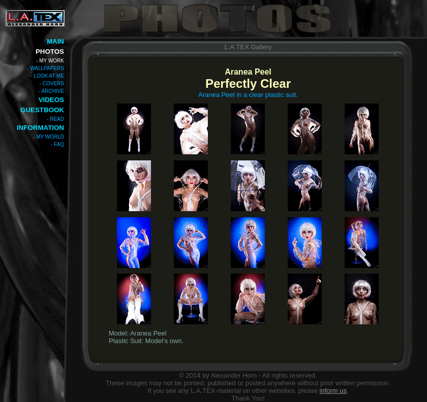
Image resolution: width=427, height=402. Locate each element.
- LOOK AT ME (47, 76)
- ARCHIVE (51, 91)
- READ (55, 119)
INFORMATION (40, 127)
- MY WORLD (48, 137)
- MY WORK (50, 60)
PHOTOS (50, 51)
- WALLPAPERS (45, 68)
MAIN (55, 41)
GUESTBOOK (42, 110)
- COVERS (52, 83)
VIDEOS (51, 100)
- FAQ (57, 144)
